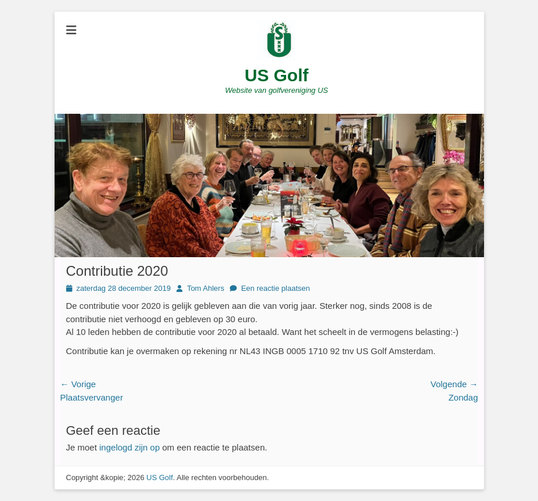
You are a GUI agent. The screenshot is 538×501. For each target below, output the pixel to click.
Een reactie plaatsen (275, 288)
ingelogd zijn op (129, 447)
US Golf (277, 75)
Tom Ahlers (205, 288)
